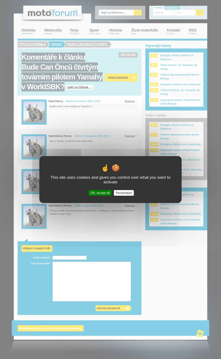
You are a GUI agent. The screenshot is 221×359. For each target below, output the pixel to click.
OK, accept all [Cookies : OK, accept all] (100, 192)
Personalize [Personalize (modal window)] (124, 192)
